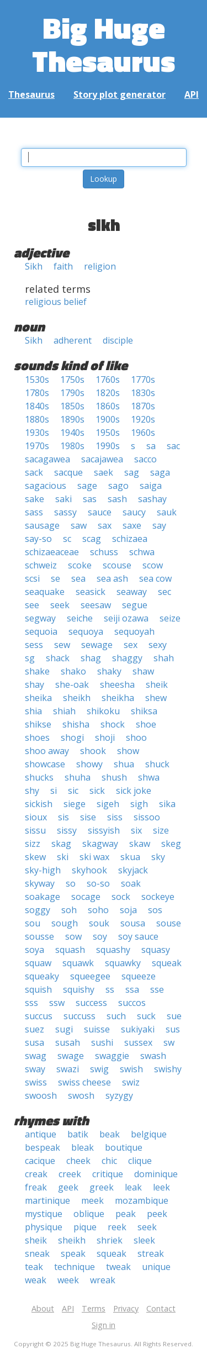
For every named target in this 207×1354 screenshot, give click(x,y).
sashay (152, 499)
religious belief (56, 302)
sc (67, 539)
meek (92, 1200)
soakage (42, 897)
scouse (117, 565)
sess (34, 645)
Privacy (126, 1308)
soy (100, 936)
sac (173, 446)
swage (70, 1056)
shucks (39, 777)
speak (73, 1253)
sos (155, 910)
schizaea (129, 539)
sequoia (41, 631)
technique (74, 1267)
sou (32, 923)
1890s (72, 419)
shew (156, 698)
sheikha (118, 698)
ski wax (94, 857)
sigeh (108, 804)
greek (101, 1187)
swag (35, 1056)
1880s (37, 419)
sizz (32, 843)
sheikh (77, 698)
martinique (47, 1200)
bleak (82, 1147)
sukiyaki (138, 1029)
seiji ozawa (126, 618)
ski (62, 857)
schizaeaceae (52, 552)
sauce (100, 512)
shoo (136, 737)
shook (93, 751)
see (32, 605)
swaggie (112, 1056)
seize (170, 618)
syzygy (119, 1095)
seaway (131, 592)
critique (107, 1174)
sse (157, 989)
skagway (100, 843)
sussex (138, 1042)
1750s (72, 379)
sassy (65, 512)
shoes (37, 737)
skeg (171, 843)
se (55, 578)
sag (131, 472)
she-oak (72, 684)
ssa (132, 989)
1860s (107, 406)
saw (79, 525)
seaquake (45, 592)
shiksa (144, 711)
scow (152, 565)
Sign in (103, 1325)
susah (67, 1042)
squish (38, 989)
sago (118, 486)
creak (36, 1174)
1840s (37, 406)
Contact (161, 1308)
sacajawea (102, 459)
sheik (157, 684)
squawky (123, 963)
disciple (118, 340)
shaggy (127, 658)
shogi (72, 737)
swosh (81, 1095)
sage (87, 486)
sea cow (155, 578)
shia (33, 711)
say (159, 525)
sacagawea (47, 459)
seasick (90, 592)
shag (91, 658)
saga (160, 472)
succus (38, 1016)
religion (100, 266)
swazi (67, 1069)
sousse (39, 936)
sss (31, 1003)
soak (131, 883)
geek (68, 1187)
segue (134, 605)
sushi (102, 1042)
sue (174, 1016)
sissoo (147, 817)
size (161, 830)
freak (36, 1187)
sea (78, 578)
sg (30, 658)
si (53, 790)
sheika (38, 698)
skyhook (89, 870)
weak (35, 1280)
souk (99, 923)
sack (34, 472)
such (116, 1016)
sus (173, 1029)
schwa (142, 552)
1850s (72, 406)
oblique (88, 1214)
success (91, 1003)
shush (114, 777)
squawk (78, 963)
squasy (155, 950)
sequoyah (134, 631)
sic (73, 790)
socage (85, 897)
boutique (123, 1147)
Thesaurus (31, 94)
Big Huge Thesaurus (103, 43)
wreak (102, 1280)
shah (163, 658)
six (136, 830)
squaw (38, 963)
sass (34, 512)
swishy (168, 1069)
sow (73, 936)
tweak (118, 1267)
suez (34, 1029)
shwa (149, 777)
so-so (98, 883)
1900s (107, 419)
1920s (143, 419)
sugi (64, 1029)
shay (34, 684)
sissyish (104, 830)
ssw (57, 1003)
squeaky (42, 976)
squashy (113, 950)
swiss (36, 1082)
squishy (78, 989)
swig (99, 1069)
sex (130, 645)
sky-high (43, 870)
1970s (37, 446)
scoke (80, 565)
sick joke (133, 790)
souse (168, 923)
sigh (139, 804)
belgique (149, 1134)
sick (97, 790)
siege (74, 804)
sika (167, 804)
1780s (37, 393)
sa (151, 446)
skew (35, 857)
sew (62, 645)
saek (103, 472)
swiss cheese (84, 1082)
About (42, 1308)
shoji (105, 737)
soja (128, 910)
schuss (104, 552)
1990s (107, 446)
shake (37, 671)
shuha (78, 777)
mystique (43, 1214)
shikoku (103, 711)
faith (63, 266)
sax (105, 525)
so (71, 883)
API (191, 94)
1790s (72, 393)
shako (73, 671)
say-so (38, 539)
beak (109, 1134)
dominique (156, 1174)
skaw (139, 843)
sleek (144, 1240)
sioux (36, 817)
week (68, 1280)
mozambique (141, 1200)
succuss (79, 1016)
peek (157, 1214)
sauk (167, 512)
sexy (157, 645)
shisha (75, 724)
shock (112, 724)
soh (69, 910)
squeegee (90, 976)
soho (98, 910)
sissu (35, 830)
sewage (97, 645)
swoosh (41, 1095)
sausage (42, 525)
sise (88, 817)
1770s (143, 379)
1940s (72, 432)
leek (161, 1187)
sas (90, 499)
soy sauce (138, 936)
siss (115, 817)
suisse (97, 1029)
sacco (145, 459)
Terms (93, 1308)
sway (35, 1069)
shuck (157, 764)
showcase (45, 764)
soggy (37, 910)
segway (40, 618)
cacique (40, 1161)
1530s (37, 379)
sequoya (85, 631)
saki (63, 499)
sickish (38, 804)
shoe (146, 724)
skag (61, 843)
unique (156, 1267)
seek (60, 605)
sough (64, 923)
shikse (38, 724)
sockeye (157, 897)
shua (124, 764)
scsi (32, 578)
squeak (167, 963)
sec (164, 592)
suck (146, 1016)
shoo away (47, 751)
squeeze (138, 976)
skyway (40, 883)
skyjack (133, 870)
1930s (37, 432)
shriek (110, 1240)
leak (133, 1187)
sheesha (117, 684)
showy (89, 764)
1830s (143, 393)
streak (150, 1253)
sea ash (112, 578)
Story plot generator (119, 94)
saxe (132, 525)
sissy (67, 830)
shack (58, 658)
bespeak (42, 1147)
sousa (132, 923)
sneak (37, 1253)
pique (85, 1227)
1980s (72, 446)
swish (131, 1069)
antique (40, 1134)
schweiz (41, 565)
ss (109, 989)
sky (158, 857)
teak (34, 1267)
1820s (107, 393)
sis (63, 817)
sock (121, 897)
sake (34, 499)
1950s (107, 432)
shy (32, 790)
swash (153, 1056)
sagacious (45, 486)
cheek (78, 1161)
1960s (143, 432)
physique (43, 1227)
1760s (107, 379)
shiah (64, 711)
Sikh (34, 266)
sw (168, 1042)
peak (125, 1214)
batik (77, 1134)
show (128, 751)
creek (70, 1174)
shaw (143, 671)
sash (117, 499)
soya (34, 950)
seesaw (96, 605)
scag (91, 539)
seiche (80, 618)
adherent (73, 340)
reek (117, 1227)
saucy (134, 512)
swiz (131, 1082)
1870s (143, 406)
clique (140, 1161)
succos (132, 1003)
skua (130, 857)
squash (70, 950)
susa (34, 1042)
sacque (68, 472)
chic (109, 1161)
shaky (109, 671)
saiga (151, 486)
